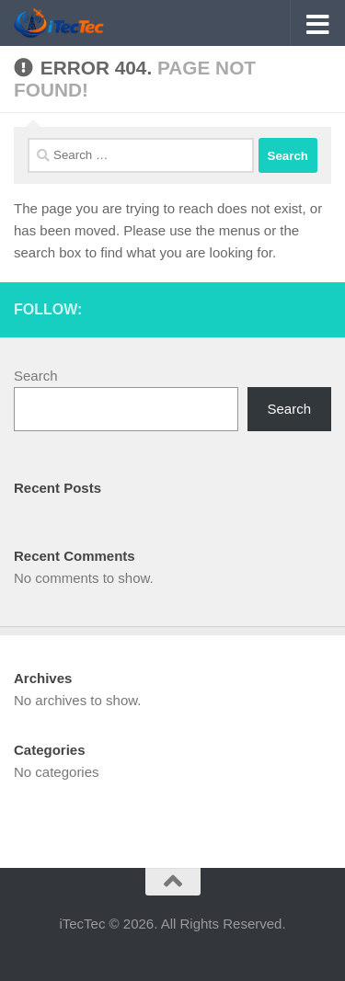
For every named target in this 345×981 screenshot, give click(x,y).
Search (36, 375)
